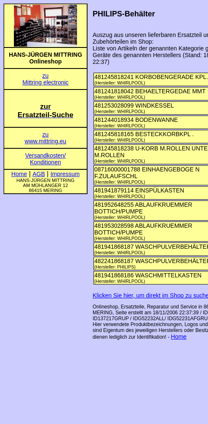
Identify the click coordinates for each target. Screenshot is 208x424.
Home (179, 336)
